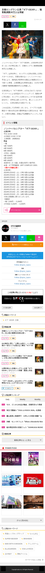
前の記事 (7, 307)
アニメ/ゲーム (32, 544)
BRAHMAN (26, 539)
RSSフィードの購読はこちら (26, 245)
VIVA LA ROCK (26, 549)
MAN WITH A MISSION (12, 544)
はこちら (25, 210)
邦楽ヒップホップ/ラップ (13, 534)
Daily (7, 399)
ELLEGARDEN (9, 549)
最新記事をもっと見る (27, 440)
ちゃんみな (32, 534)
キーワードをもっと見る (34, 560)
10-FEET (7, 554)
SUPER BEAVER (10, 539)
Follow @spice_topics (22, 265)
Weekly (22, 399)
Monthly (37, 399)
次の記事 (37, 307)
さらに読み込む (29, 520)
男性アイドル (21, 554)
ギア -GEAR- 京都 (10, 320)
